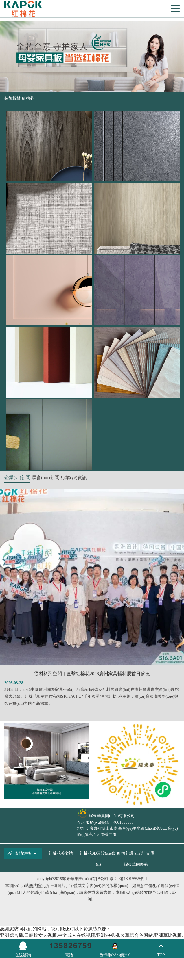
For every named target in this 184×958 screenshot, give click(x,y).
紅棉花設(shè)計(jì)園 (135, 853)
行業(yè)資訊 (74, 477)
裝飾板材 (12, 98)
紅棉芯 (28, 98)
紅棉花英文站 (61, 853)
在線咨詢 (23, 948)
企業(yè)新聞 (17, 477)
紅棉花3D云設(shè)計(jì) (98, 858)
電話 (69, 955)
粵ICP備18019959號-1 (128, 879)
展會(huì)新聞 (45, 477)
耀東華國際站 (136, 864)
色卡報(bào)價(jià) (115, 955)
